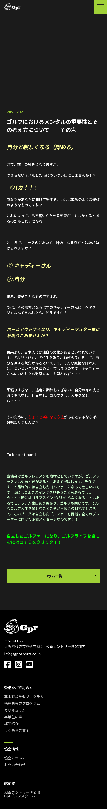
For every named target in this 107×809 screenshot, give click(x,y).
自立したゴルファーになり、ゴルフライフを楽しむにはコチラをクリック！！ (53, 539)
